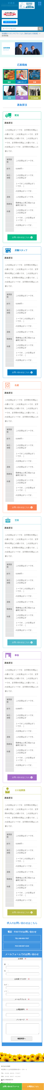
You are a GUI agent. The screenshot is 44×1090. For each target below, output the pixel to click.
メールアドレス (20, 999)
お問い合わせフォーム (11, 1086)
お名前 (20, 959)
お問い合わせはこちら (21, 237)
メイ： (6, 991)
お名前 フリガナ (20, 979)
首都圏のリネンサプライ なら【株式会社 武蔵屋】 (20, 33)
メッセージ (20, 1019)
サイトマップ (7, 1083)
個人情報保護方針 (8, 1079)
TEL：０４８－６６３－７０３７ (10, 1073)
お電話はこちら (33, 1086)
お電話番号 (20, 1009)
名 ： (6, 971)
